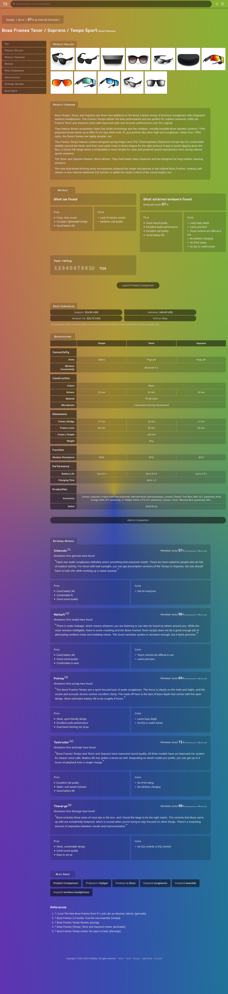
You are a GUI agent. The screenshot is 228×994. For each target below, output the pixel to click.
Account (158, 958)
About (121, 958)
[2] (67, 613)
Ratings (9, 63)
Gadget (10, 19)
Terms (128, 958)
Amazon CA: (86, 318)
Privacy (136, 958)
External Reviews (14, 84)
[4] (71, 741)
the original (165, 122)
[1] (68, 549)
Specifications (12, 77)
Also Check (11, 90)
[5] (69, 805)
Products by (126, 883)
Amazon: (86, 312)
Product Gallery (14, 50)
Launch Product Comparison (138, 285)
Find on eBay (160, 318)
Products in (97, 883)
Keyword (155, 883)
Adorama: (160, 312)
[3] (66, 677)
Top (7, 43)
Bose (21, 19)
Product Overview (15, 57)
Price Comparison (14, 70)
